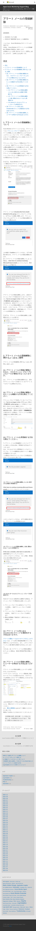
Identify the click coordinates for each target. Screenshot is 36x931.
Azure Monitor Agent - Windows (20, 891)
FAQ (4, 781)
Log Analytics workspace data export (17, 905)
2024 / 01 (5, 826)
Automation (6, 783)
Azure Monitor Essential (9, 728)
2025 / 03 (5, 805)
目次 (6, 65)
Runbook (27, 909)
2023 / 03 (5, 839)
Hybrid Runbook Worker (7, 903)
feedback (30, 27)
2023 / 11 (5, 829)
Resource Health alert (14, 909)
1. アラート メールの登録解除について (16, 67)
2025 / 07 (5, 800)
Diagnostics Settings (8, 901)
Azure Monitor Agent (20, 889)
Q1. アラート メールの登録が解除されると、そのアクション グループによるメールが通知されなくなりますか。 (17, 75)
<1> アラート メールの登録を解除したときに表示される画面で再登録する (18, 92)
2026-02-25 (26, 26)
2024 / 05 (5, 820)
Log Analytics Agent (6, 905)
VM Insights (28, 911)
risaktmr (18, 27)
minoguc (13, 27)
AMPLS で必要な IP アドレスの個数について (14, 755)
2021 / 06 (5, 868)
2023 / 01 (5, 840)
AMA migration (6, 881)
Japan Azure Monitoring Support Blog (16, 7)
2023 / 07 (5, 835)
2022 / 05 (5, 853)
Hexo (10, 926)
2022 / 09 (5, 846)
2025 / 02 (5, 807)
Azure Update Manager (21, 895)
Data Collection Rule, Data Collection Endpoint (13, 899)
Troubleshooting (7, 779)
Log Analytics (6, 777)
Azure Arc (30, 887)
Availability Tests (23, 887)
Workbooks (5, 913)
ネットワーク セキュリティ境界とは (12, 757)
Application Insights (8, 775)
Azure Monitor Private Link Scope (9, 895)
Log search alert (7, 907)
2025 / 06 (5, 802)
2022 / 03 (5, 857)
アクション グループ (13, 131)
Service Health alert (12, 911)
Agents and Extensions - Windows (9, 883)
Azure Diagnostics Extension (8, 889)
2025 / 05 (5, 804)
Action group (7, 727)
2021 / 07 (5, 866)
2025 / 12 (5, 794)
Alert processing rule (19, 883)
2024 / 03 (5, 824)
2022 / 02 (5, 859)
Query (7, 909)
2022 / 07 (5, 850)
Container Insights (6, 897)
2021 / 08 (5, 865)
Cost (11, 897)
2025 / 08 (5, 798)
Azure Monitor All (6, 893)
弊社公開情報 (11, 708)
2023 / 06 (5, 837)
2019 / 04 (5, 870)
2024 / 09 (5, 815)
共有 (31, 29)
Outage (4, 909)
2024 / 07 (5, 818)
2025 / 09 (5, 796)
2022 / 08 (5, 848)
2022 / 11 (5, 842)
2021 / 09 (5, 863)
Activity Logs (17, 881)
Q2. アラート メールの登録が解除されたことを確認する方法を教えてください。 (17, 82)
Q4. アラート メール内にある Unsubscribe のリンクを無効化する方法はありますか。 (17, 108)
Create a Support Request (18, 897)
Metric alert (22, 907)
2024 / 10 (5, 813)
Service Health (5, 911)
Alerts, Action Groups (16, 727)
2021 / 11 (5, 861)
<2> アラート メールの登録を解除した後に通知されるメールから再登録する (18, 98)
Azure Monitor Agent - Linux (8, 891)
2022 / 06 (5, 852)
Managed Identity (16, 907)
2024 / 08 (5, 816)
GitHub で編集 (29, 728)
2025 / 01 (5, 809)
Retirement (21, 909)
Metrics (27, 907)
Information (14, 903)
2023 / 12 (5, 828)
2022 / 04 (5, 855)
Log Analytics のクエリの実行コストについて (14, 764)
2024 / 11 (5, 811)
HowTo (18, 728)
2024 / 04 (5, 822)
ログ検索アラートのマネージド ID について (14, 759)
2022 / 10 (5, 844)
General (18, 901)
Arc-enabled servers (7, 887)
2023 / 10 (5, 831)
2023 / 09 (5, 833)
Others (31, 907)
